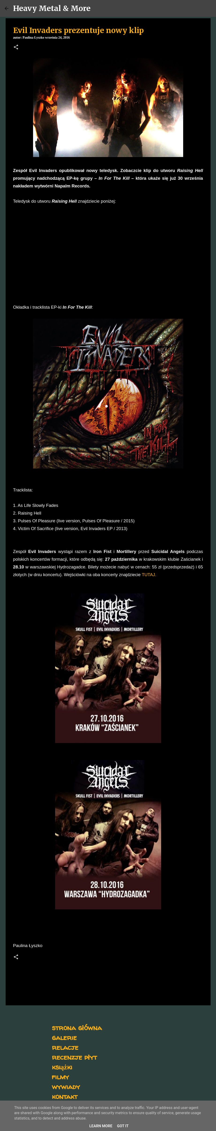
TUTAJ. (149, 574)
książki (62, 1067)
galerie (64, 1037)
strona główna (77, 1027)
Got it (123, 1126)
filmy (60, 1076)
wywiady (66, 1086)
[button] (16, 47)
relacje (65, 1047)
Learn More (100, 1126)
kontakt (64, 1096)
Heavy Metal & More (52, 8)
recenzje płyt (74, 1057)
